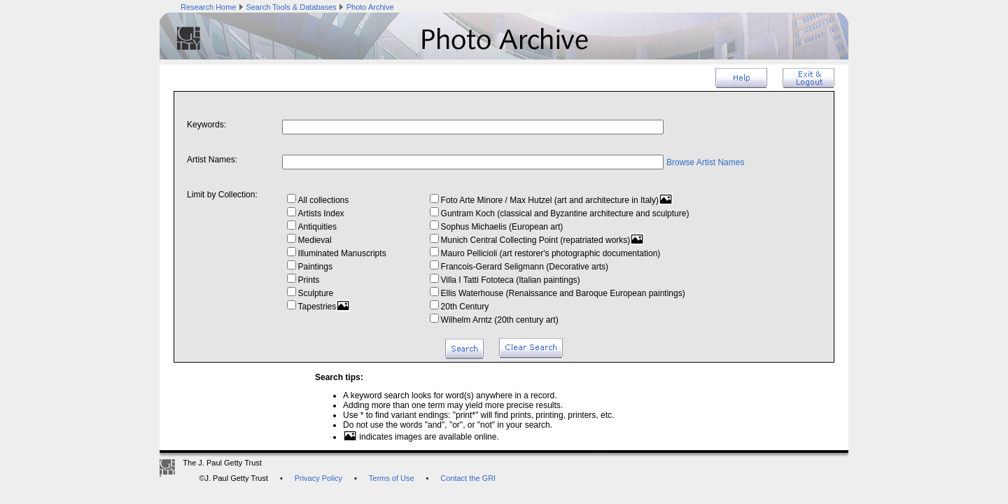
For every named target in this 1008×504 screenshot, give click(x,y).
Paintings (309, 267)
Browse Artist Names (705, 162)
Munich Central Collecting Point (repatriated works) (537, 240)
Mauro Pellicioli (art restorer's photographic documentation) (545, 253)
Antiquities (312, 227)
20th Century (459, 307)
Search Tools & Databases (291, 7)
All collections (318, 200)
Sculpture (310, 293)
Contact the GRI (468, 478)
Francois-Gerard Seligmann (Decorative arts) (519, 267)
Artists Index (315, 213)
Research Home (208, 7)
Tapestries (319, 307)
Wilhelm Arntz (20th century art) (494, 320)
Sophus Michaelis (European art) (497, 227)
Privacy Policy (318, 478)
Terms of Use (391, 478)
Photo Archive (370, 7)
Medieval (309, 240)
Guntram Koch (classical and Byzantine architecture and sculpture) (560, 213)
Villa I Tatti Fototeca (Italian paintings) (505, 280)
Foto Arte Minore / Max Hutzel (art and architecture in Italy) (551, 200)
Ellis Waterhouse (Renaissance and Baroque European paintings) (557, 293)
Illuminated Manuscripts (336, 253)
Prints (303, 280)
